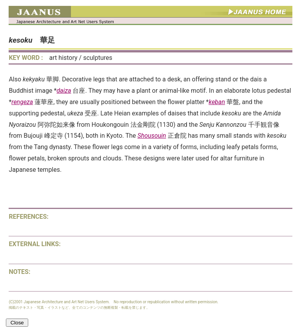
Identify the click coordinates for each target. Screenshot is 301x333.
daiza (63, 90)
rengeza (22, 102)
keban (217, 102)
